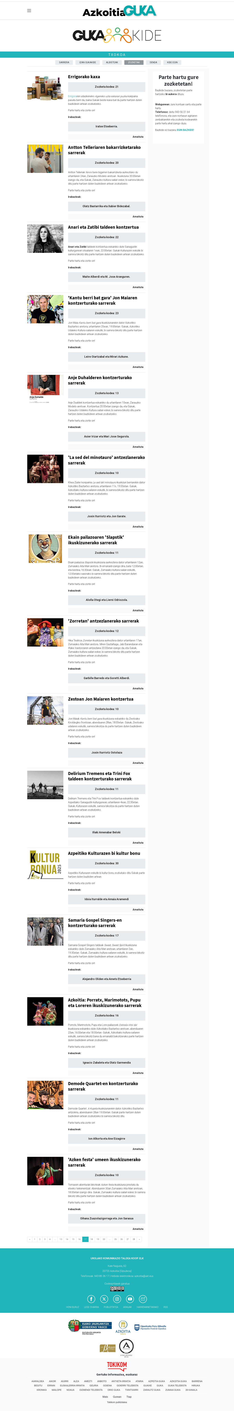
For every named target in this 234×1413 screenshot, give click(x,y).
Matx (105, 1396)
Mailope (56, 1390)
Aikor (52, 1381)
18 (91, 1239)
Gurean (117, 1396)
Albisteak (112, 62)
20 (104, 1239)
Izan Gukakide (87, 62)
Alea (76, 1381)
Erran (51, 1385)
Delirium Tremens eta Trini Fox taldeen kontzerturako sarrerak (100, 776)
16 (79, 1239)
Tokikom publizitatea (117, 1402)
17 (85, 1239)
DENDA (153, 62)
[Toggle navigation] (29, 10)
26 (121, 1239)
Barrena (197, 1381)
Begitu (38, 1385)
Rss (166, 1307)
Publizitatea (111, 1307)
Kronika (42, 1390)
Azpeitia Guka (156, 1381)
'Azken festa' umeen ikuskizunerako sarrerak (104, 1162)
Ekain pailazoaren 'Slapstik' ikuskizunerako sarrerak (96, 540)
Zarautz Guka (151, 1390)
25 (115, 1239)
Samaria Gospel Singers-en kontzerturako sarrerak (95, 922)
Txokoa (117, 54)
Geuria (94, 1385)
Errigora (72, 96)
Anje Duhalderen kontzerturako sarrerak (100, 380)
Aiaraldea (38, 1381)
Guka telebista (177, 1385)
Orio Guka (114, 1390)
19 (98, 1239)
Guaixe (147, 1385)
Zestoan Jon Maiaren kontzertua (100, 699)
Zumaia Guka (172, 1390)
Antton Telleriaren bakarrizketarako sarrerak (104, 150)
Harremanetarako (148, 1307)
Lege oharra (91, 1307)
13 (61, 1239)
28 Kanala (191, 1390)
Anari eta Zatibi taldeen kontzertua (103, 227)
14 (67, 1239)
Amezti (88, 1381)
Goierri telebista (127, 1385)
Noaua (70, 1390)
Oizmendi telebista (91, 1390)
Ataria (139, 1381)
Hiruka (196, 1385)
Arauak (127, 1307)
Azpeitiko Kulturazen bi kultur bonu (104, 853)
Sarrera (64, 62)
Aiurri (64, 1381)
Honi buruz (72, 1307)
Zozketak (134, 62)
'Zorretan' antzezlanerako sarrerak (103, 621)
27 (128, 1239)
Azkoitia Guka (178, 1381)
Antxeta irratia (121, 1381)
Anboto (102, 1381)
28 (134, 1239)
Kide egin (172, 62)
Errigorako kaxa (84, 76)
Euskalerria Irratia (72, 1385)
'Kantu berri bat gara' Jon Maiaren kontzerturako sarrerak (102, 300)
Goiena (107, 1385)
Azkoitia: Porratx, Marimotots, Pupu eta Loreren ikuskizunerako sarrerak (105, 1002)
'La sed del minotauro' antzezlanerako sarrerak (106, 460)
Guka (160, 1385)
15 (73, 1239)
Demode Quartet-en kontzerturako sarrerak (103, 1086)
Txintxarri (131, 1390)
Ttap (129, 1396)
